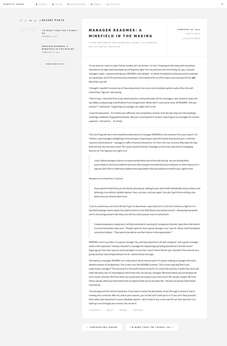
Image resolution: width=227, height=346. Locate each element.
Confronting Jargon (103, 327)
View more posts (55, 64)
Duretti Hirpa (13, 4)
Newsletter (76, 4)
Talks (57, 4)
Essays (41, 4)
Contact (113, 4)
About (96, 4)
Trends (123, 310)
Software (138, 310)
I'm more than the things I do (150, 327)
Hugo (32, 30)
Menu (222, 4)
